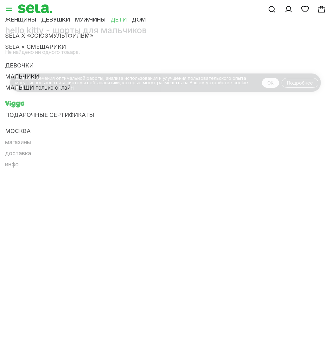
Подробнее (300, 83)
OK (270, 83)
